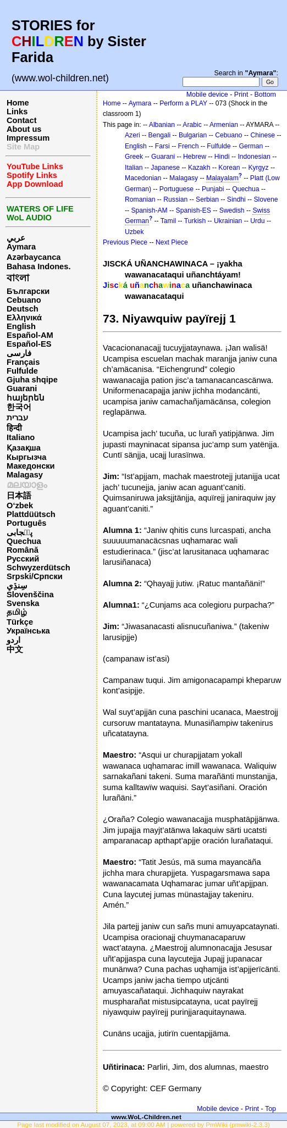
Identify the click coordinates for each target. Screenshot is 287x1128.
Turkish (195, 221)
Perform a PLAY (183, 103)
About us (24, 129)
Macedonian (143, 178)
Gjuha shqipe (32, 379)
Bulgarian (193, 135)
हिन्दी (14, 428)
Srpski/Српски (35, 576)
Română (22, 550)
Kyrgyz (258, 167)
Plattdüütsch (31, 514)
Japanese (165, 167)
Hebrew (194, 156)
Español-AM (30, 335)
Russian (175, 199)
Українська (28, 630)
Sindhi (236, 199)
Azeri (132, 135)
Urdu (257, 221)
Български (28, 291)
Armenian (223, 125)
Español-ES (29, 344)
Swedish (232, 210)
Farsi (162, 146)
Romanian (140, 199)
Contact (22, 120)
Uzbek (134, 232)
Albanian (162, 125)
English (21, 326)
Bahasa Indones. (38, 266)
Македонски (31, 466)
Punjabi (213, 189)
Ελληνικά (24, 317)
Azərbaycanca (33, 257)
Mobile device (207, 94)
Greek (134, 156)
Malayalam (222, 178)
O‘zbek (20, 505)
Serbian (207, 199)
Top (270, 1109)
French (188, 146)
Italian (133, 167)
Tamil (168, 221)
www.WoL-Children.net (146, 1116)
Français (23, 362)
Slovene (265, 199)
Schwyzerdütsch (38, 567)
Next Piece (172, 242)
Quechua (24, 541)
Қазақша (24, 447)
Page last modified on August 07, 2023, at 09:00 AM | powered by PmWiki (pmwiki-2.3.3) (143, 1124)
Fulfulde (22, 370)
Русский (23, 558)
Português (26, 523)
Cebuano (24, 300)
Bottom (265, 94)
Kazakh (199, 167)
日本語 (19, 495)
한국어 (19, 407)
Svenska (23, 603)
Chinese (262, 135)
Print (241, 94)
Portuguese (176, 189)
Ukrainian (228, 221)
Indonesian (254, 156)
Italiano (21, 437)
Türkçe (20, 622)
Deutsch (22, 308)
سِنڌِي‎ (17, 585)
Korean (229, 167)
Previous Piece (125, 242)
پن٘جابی (19, 532)
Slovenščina (30, 594)
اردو (13, 640)
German (251, 146)
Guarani (22, 388)
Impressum (28, 138)
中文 (15, 649)
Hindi (222, 156)
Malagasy (25, 474)
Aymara (21, 246)
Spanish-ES (193, 210)
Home (18, 102)
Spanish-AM (149, 210)
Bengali (159, 135)
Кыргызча (26, 457)
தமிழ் (17, 612)
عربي (16, 238)
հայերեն (26, 397)
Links (17, 111)
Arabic (192, 125)
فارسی (19, 353)
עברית (17, 417)
